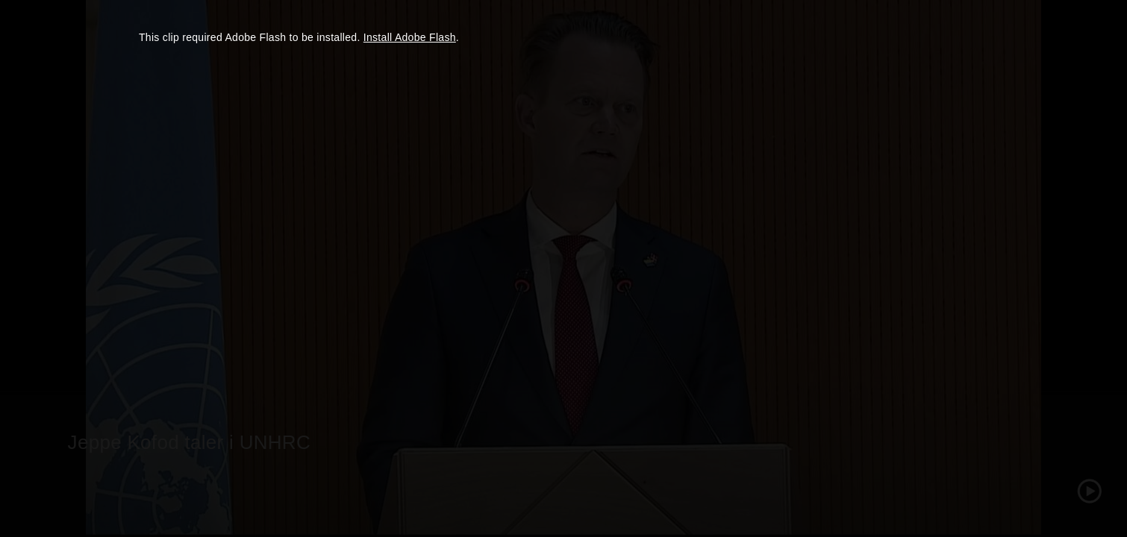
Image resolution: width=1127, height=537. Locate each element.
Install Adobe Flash (409, 37)
